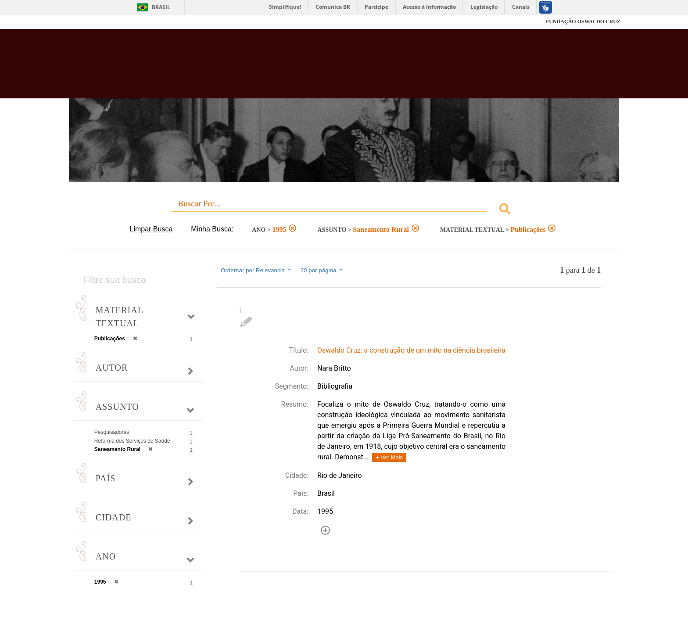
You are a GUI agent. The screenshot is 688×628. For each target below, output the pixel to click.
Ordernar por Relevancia (256, 270)
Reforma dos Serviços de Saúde (132, 441)
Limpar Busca (151, 229)
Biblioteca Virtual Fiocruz (296, 68)
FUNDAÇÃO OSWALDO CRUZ (583, 21)
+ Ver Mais (389, 457)
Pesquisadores (111, 432)
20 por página (322, 270)
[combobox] (344, 210)
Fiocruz (89, 21)
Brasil (161, 7)
